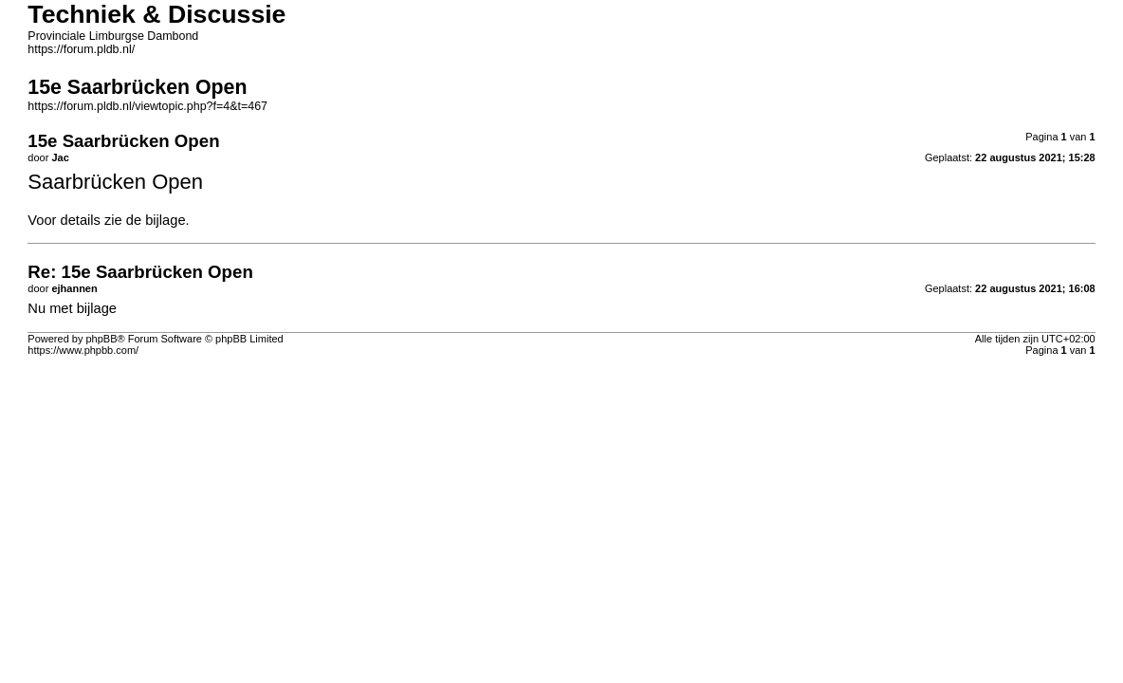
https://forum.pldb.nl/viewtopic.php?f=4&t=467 (147, 106)
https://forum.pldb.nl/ (81, 49)
